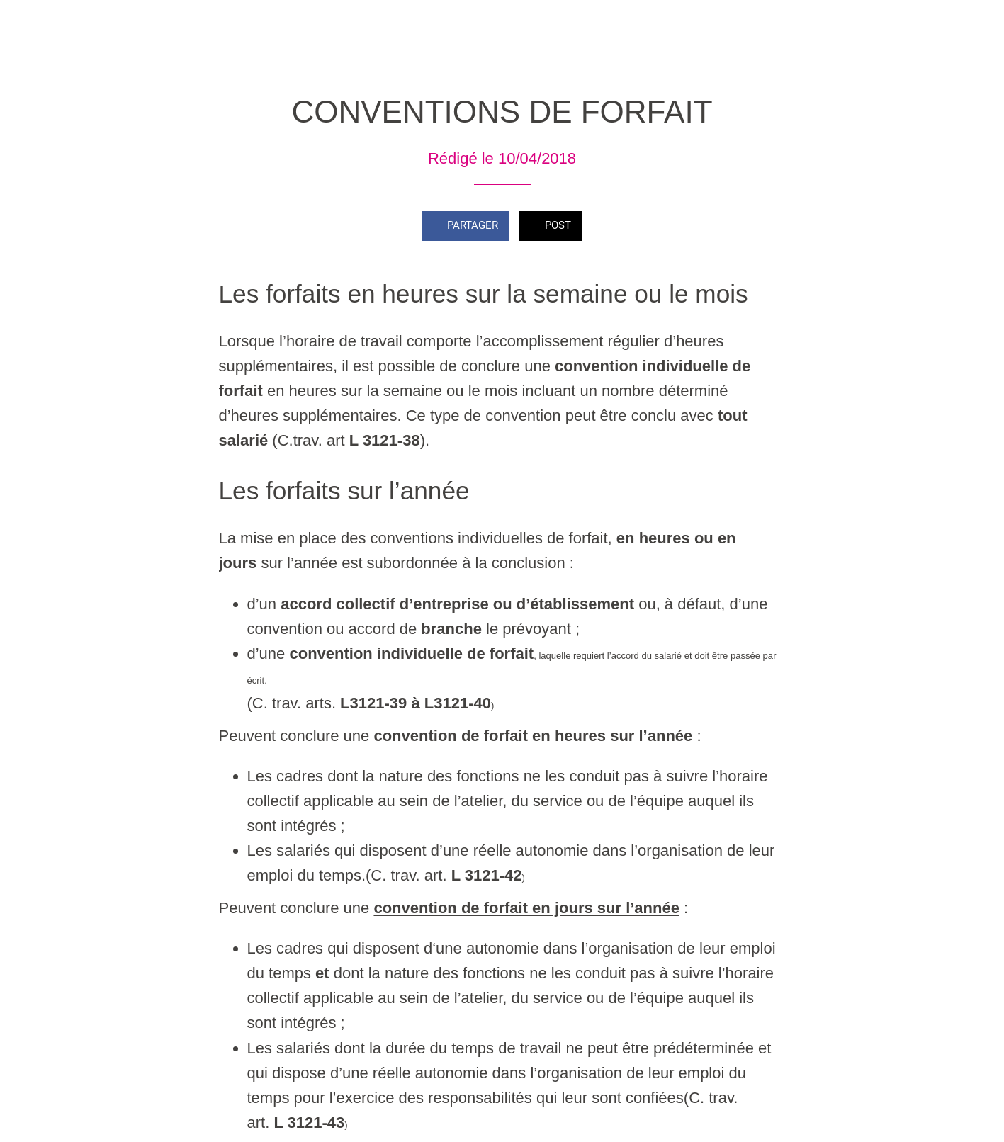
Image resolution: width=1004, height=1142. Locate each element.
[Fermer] (22, 22)
